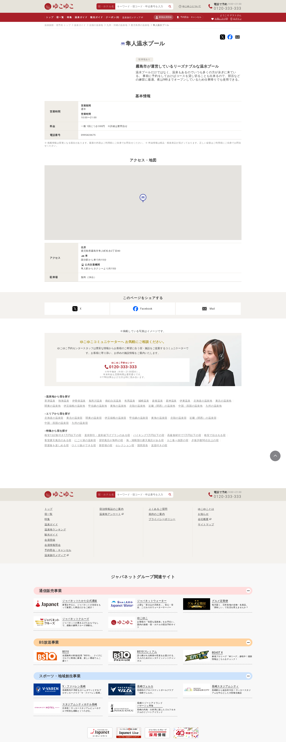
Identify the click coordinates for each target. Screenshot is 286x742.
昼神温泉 (171, 400)
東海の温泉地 (118, 405)
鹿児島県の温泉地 (140, 25)
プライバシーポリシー (162, 519)
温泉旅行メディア (131, 17)
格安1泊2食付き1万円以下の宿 (63, 435)
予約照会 (189, 17)
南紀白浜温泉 (113, 400)
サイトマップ (206, 524)
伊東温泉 (185, 400)
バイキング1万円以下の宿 (148, 435)
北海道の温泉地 (203, 400)
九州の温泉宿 (80, 422)
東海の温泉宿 (159, 417)
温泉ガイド (81, 17)
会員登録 (50, 539)
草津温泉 (50, 400)
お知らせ (203, 514)
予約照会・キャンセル (58, 550)
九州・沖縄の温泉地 (117, 25)
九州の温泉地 (214, 405)
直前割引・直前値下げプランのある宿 (107, 435)
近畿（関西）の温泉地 (161, 405)
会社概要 (203, 519)
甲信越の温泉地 (97, 405)
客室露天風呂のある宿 (58, 440)
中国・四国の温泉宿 (57, 422)
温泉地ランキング (55, 529)
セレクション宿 (124, 445)
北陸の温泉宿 (178, 417)
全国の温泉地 (96, 25)
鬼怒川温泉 (95, 400)
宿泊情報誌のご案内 (111, 508)
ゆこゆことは (206, 508)
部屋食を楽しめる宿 (57, 445)
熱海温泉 (63, 400)
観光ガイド (96, 17)
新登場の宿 (106, 445)
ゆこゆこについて (191, 6)
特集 (69, 17)
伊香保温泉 (79, 400)
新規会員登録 (163, 17)
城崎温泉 (143, 400)
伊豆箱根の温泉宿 (115, 417)
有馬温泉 (129, 400)
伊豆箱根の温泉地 (74, 405)
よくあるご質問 (158, 508)
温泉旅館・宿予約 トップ (58, 25)
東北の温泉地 (223, 400)
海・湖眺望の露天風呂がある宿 (145, 440)
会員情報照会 (53, 545)
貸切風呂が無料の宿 (111, 440)
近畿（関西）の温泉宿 (203, 417)
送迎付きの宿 (159, 445)
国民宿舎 (142, 445)
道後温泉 (157, 400)
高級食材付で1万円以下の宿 (184, 435)
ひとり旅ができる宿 (84, 445)
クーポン (112, 17)
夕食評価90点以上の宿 (205, 440)
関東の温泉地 (53, 405)
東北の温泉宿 (74, 417)
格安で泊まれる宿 (215, 435)
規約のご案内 (157, 514)
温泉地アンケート (110, 514)
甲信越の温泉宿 (138, 417)
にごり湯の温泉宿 (85, 440)
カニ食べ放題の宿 (177, 440)
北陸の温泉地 (137, 405)
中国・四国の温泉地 (190, 405)
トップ (49, 17)
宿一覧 (60, 17)
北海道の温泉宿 (54, 417)
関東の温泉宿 (94, 417)
